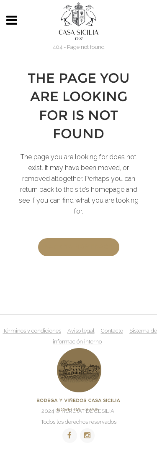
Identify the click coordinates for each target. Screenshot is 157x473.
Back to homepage (79, 247)
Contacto (112, 331)
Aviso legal (81, 331)
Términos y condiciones (32, 331)
